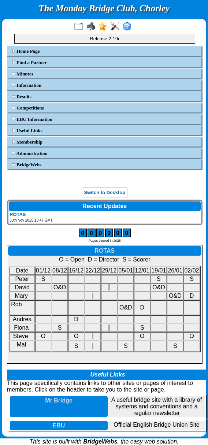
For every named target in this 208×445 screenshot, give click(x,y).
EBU (59, 425)
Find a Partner (29, 62)
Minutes (22, 74)
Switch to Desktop (104, 192)
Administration (30, 153)
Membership (27, 142)
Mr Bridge (59, 400)
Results (21, 96)
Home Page (26, 51)
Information (26, 85)
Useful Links (27, 130)
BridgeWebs (26, 164)
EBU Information (32, 119)
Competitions (28, 108)
